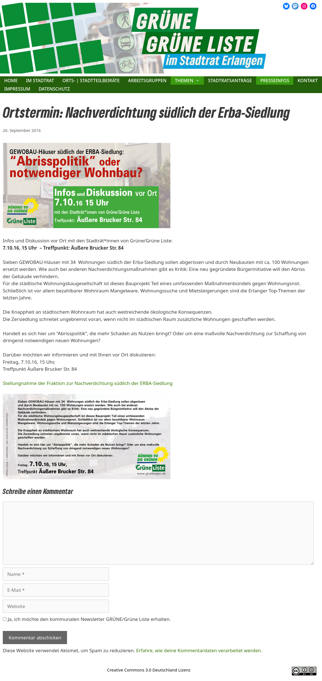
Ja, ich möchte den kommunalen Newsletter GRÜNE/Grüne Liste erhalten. (87, 619)
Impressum (17, 89)
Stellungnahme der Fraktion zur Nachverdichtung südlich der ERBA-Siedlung (88, 383)
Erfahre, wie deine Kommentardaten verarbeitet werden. (199, 650)
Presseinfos (274, 80)
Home (11, 80)
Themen (189, 80)
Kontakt (307, 80)
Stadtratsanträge (230, 80)
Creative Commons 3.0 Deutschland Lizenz (148, 670)
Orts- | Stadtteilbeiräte (91, 80)
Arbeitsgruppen (147, 80)
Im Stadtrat (40, 80)
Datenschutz (54, 89)
